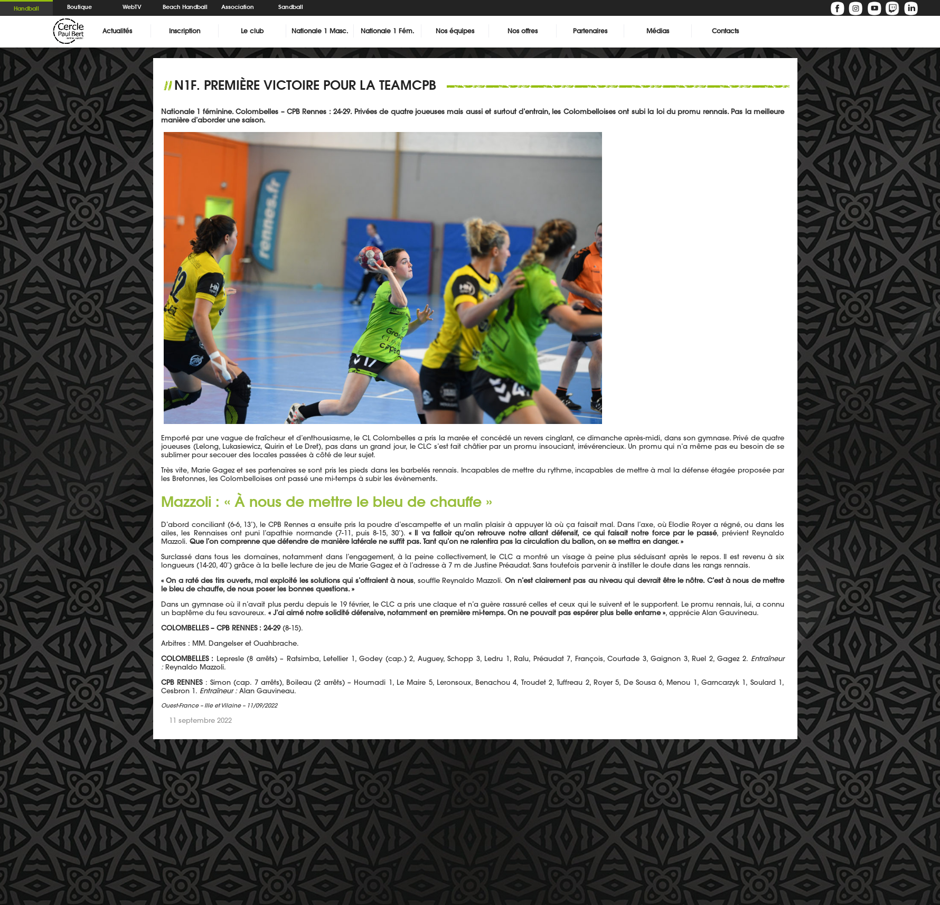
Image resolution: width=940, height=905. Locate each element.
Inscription (184, 31)
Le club (252, 31)
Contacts (725, 31)
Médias (657, 31)
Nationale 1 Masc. (320, 31)
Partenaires (590, 31)
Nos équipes (455, 31)
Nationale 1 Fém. (387, 31)
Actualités (117, 31)
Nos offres (522, 31)
